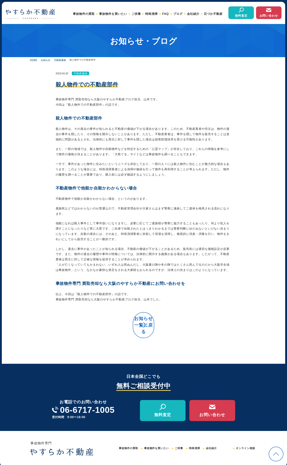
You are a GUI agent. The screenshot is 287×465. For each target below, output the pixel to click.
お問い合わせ (269, 15)
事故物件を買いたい (113, 13)
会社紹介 (193, 13)
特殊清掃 (151, 13)
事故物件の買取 (84, 13)
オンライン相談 (245, 441)
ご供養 (136, 13)
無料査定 (241, 15)
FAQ (165, 13)
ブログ (178, 13)
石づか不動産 (213, 13)
